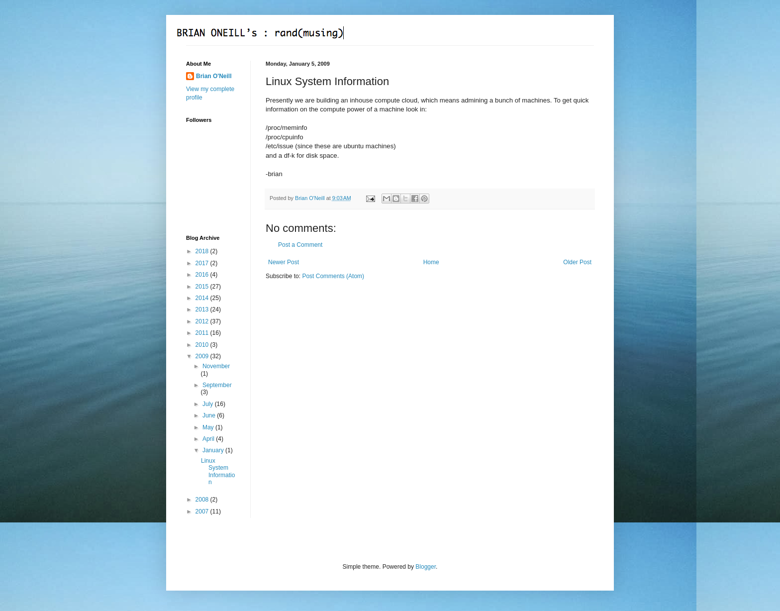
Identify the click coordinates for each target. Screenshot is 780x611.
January (213, 450)
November (216, 366)
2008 (202, 499)
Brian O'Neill (214, 76)
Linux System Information (218, 471)
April (209, 438)
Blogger (425, 566)
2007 (202, 511)
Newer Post (283, 262)
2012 (202, 321)
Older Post (577, 262)
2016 (202, 274)
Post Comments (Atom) (333, 276)
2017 (202, 263)
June (209, 415)
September (217, 385)
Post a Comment (300, 244)
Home (431, 262)
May (208, 427)
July (208, 404)
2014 (202, 298)
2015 (202, 286)
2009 (202, 356)
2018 (202, 251)
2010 (202, 344)
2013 (202, 309)
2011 (202, 332)
